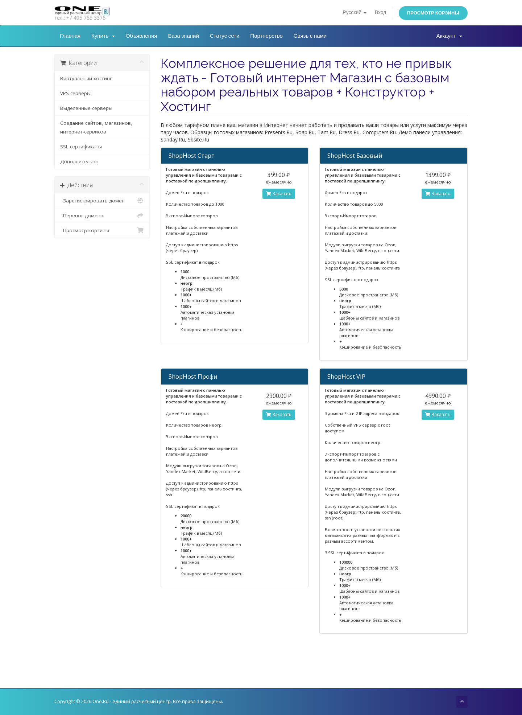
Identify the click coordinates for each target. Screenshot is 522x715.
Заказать (278, 193)
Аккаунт (449, 36)
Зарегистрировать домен (102, 200)
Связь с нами (310, 36)
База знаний (183, 36)
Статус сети (225, 36)
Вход (380, 12)
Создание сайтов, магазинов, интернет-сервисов (96, 127)
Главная (70, 36)
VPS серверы (75, 93)
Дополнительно (79, 161)
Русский (354, 12)
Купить (103, 36)
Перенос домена (102, 215)
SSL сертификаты (81, 146)
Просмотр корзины (433, 13)
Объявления (141, 36)
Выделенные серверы (86, 108)
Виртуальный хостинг (86, 78)
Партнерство (266, 36)
